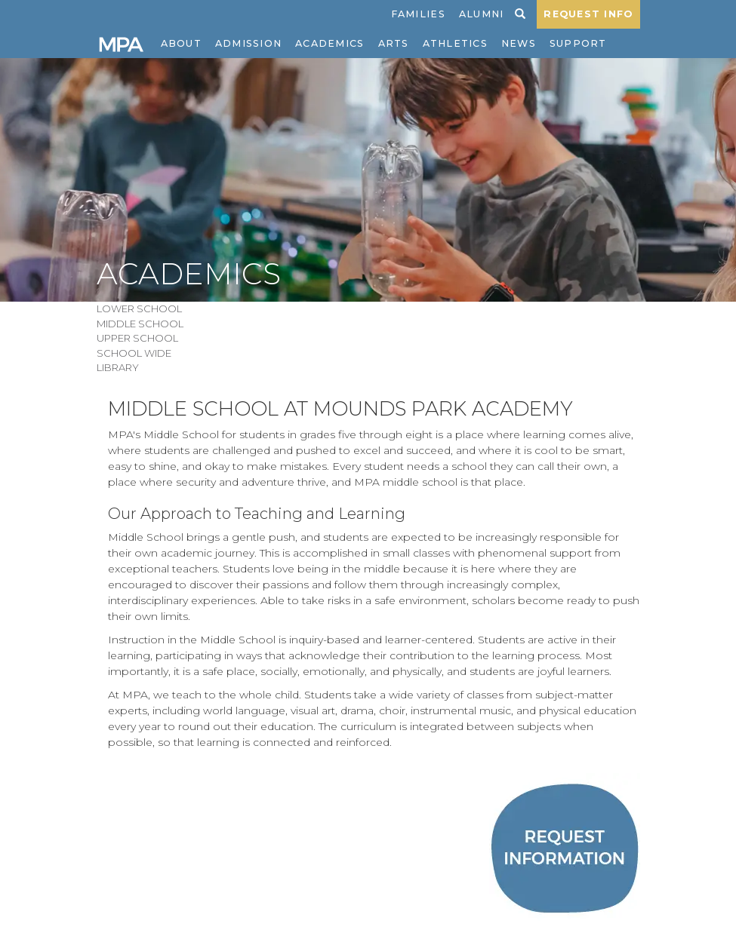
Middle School (140, 324)
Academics (329, 43)
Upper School (137, 338)
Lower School (139, 308)
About (181, 43)
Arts (393, 43)
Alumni (481, 14)
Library (118, 367)
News (518, 43)
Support (578, 43)
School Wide (134, 353)
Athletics (455, 43)
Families (418, 14)
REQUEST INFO (588, 14)
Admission (248, 43)
